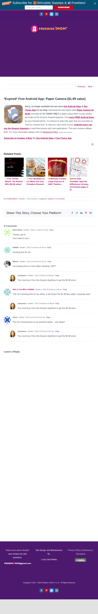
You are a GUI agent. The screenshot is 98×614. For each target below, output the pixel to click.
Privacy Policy (74, 550)
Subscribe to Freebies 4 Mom (18, 138)
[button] (49, 5)
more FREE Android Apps (81, 117)
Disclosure (87, 550)
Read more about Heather (17, 550)
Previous (81, 86)
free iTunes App (64, 138)
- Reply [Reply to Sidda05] (48, 247)
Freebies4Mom (11, 199)
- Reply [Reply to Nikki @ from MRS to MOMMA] (64, 289)
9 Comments (60, 199)
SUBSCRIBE (64, 7)
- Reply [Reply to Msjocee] (48, 261)
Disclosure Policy (50, 132)
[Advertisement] (49, 55)
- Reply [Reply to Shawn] (47, 317)
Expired (51, 199)
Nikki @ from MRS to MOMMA (23, 289)
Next (90, 86)
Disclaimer (80, 554)
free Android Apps (72, 106)
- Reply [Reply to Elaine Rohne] (50, 230)
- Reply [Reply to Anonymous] (56, 275)
